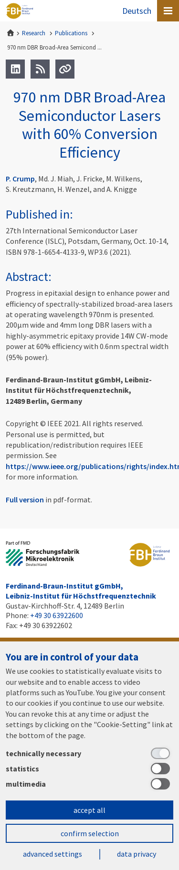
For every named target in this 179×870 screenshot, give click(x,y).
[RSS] (40, 69)
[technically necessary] (89, 753)
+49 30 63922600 (56, 615)
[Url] (64, 69)
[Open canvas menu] (168, 10)
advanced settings (52, 854)
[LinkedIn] (15, 69)
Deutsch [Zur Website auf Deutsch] (136, 10)
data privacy (136, 854)
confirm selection (90, 833)
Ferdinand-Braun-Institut (19, 10)
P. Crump (20, 178)
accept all (89, 810)
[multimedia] (89, 784)
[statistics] (89, 768)
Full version (25, 499)
